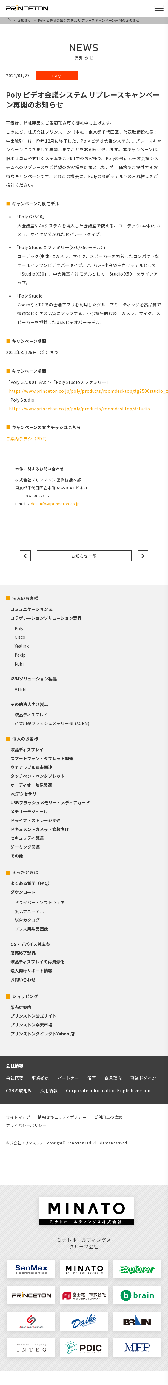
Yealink (22, 646)
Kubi (19, 664)
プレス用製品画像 (31, 929)
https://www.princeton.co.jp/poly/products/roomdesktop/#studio (79, 408)
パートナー (68, 1078)
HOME (8, 20)
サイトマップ (18, 1117)
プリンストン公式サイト (33, 1016)
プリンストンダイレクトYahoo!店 (42, 1034)
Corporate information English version (108, 1090)
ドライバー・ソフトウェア (40, 902)
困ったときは (25, 872)
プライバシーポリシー (26, 1125)
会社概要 (14, 1078)
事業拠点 (40, 1078)
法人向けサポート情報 (31, 971)
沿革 (91, 1078)
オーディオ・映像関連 (31, 785)
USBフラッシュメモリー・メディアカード (50, 802)
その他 (16, 856)
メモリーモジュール (29, 811)
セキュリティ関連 (27, 838)
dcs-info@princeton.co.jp (55, 503)
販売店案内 (20, 1007)
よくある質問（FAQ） (31, 883)
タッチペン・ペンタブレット (37, 776)
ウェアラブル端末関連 (31, 767)
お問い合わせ (23, 979)
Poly (19, 628)
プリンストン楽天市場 (31, 1025)
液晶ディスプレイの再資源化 (37, 962)
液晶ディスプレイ (31, 715)
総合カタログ (27, 920)
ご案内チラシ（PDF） (27, 439)
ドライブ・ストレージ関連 (35, 820)
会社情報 (14, 1065)
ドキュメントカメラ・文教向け (39, 829)
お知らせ (24, 20)
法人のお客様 (25, 598)
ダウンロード (23, 892)
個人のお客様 (25, 738)
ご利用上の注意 (108, 1117)
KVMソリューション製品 (33, 679)
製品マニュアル (29, 911)
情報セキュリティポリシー (62, 1117)
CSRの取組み (19, 1090)
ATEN (20, 689)
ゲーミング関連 (25, 847)
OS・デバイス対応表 (30, 944)
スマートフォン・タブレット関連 (41, 758)
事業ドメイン (143, 1078)
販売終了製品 (23, 953)
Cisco (20, 637)
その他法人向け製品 (29, 704)
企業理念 (113, 1078)
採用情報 (49, 1090)
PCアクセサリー (25, 794)
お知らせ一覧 (84, 556)
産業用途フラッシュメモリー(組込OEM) (52, 723)
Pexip (20, 655)
